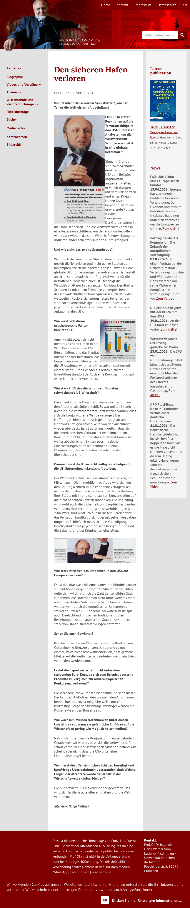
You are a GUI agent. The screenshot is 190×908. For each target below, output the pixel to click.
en (185, 5)
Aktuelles (14, 68)
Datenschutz (167, 5)
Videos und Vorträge (24, 84)
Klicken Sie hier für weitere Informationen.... (147, 900)
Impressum (143, 5)
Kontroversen (18, 137)
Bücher (12, 119)
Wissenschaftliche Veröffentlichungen (23, 101)
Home (105, 5)
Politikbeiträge (19, 111)
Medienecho (16, 128)
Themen (14, 92)
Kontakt (122, 5)
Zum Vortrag (165, 298)
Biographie (16, 77)
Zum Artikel (170, 228)
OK (105, 900)
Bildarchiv (14, 144)
